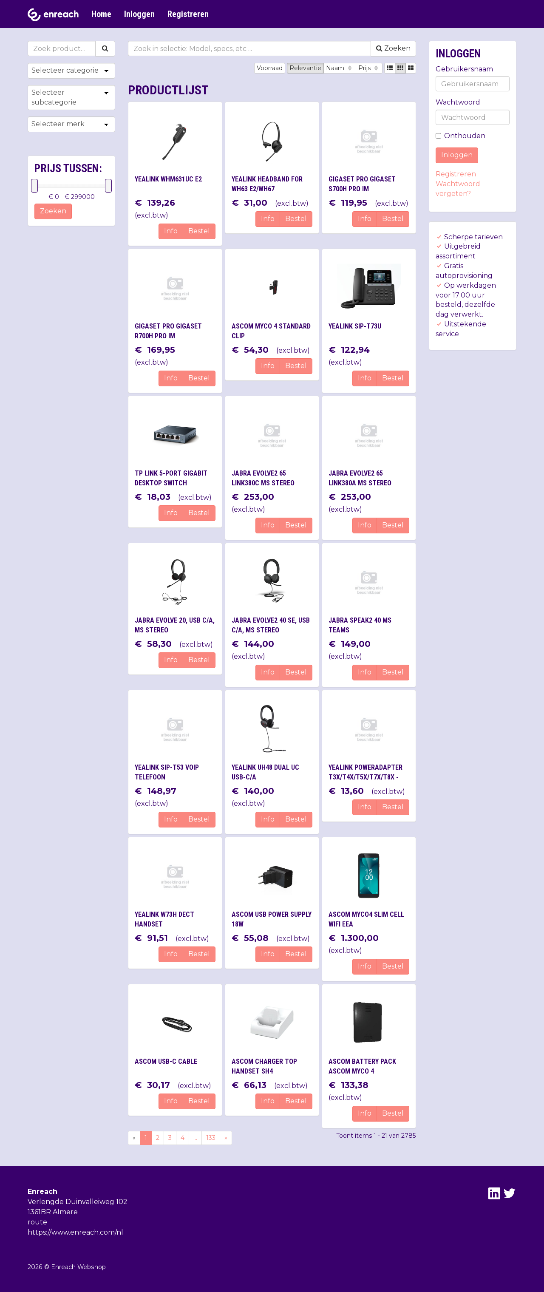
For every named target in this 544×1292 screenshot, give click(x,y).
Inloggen (139, 14)
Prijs (369, 68)
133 (210, 1138)
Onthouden (460, 136)
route (37, 1222)
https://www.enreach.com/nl (75, 1232)
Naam (340, 68)
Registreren (188, 14)
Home (101, 14)
